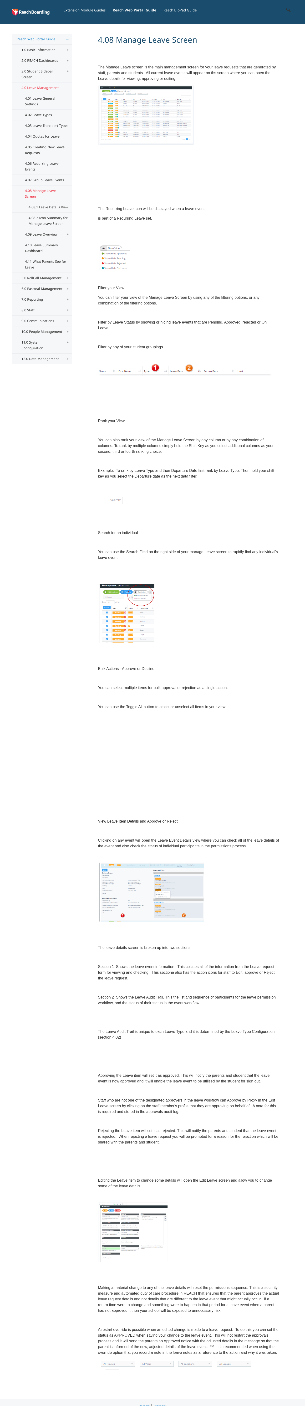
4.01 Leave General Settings (40, 101)
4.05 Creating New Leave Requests (45, 150)
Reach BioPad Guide (180, 10)
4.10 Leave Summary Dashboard (41, 248)
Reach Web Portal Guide (134, 10)
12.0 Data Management (40, 358)
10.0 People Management (41, 331)
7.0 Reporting (32, 299)
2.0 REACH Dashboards (39, 60)
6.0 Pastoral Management (41, 288)
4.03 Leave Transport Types (46, 125)
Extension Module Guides (85, 10)
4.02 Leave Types (38, 115)
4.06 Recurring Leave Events (42, 166)
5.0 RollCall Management (41, 278)
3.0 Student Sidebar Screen (37, 74)
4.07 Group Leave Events (44, 180)
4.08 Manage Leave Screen (40, 193)
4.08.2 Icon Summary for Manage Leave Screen (48, 221)
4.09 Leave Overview (41, 234)
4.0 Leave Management (40, 87)
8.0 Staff (28, 310)
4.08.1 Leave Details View (48, 207)
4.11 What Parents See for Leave (45, 264)
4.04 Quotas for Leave (42, 136)
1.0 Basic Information (38, 49)
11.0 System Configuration (32, 345)
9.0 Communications (37, 321)
